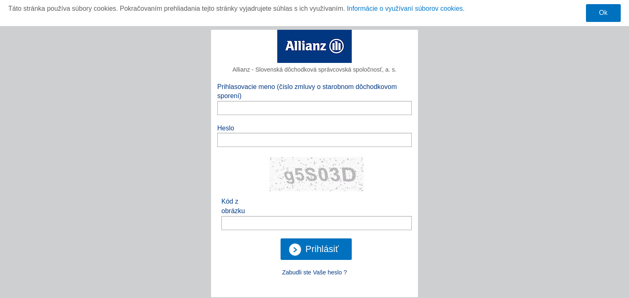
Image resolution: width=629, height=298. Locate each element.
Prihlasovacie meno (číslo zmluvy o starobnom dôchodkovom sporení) (307, 91)
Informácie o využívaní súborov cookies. (406, 8)
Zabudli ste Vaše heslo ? (314, 272)
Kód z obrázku (233, 206)
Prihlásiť (314, 249)
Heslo (225, 128)
